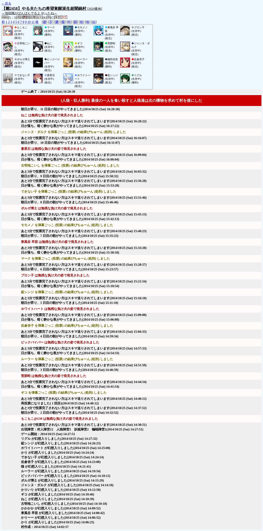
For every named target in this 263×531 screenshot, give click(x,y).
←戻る (6, 3)
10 (29, 22)
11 (32, 22)
